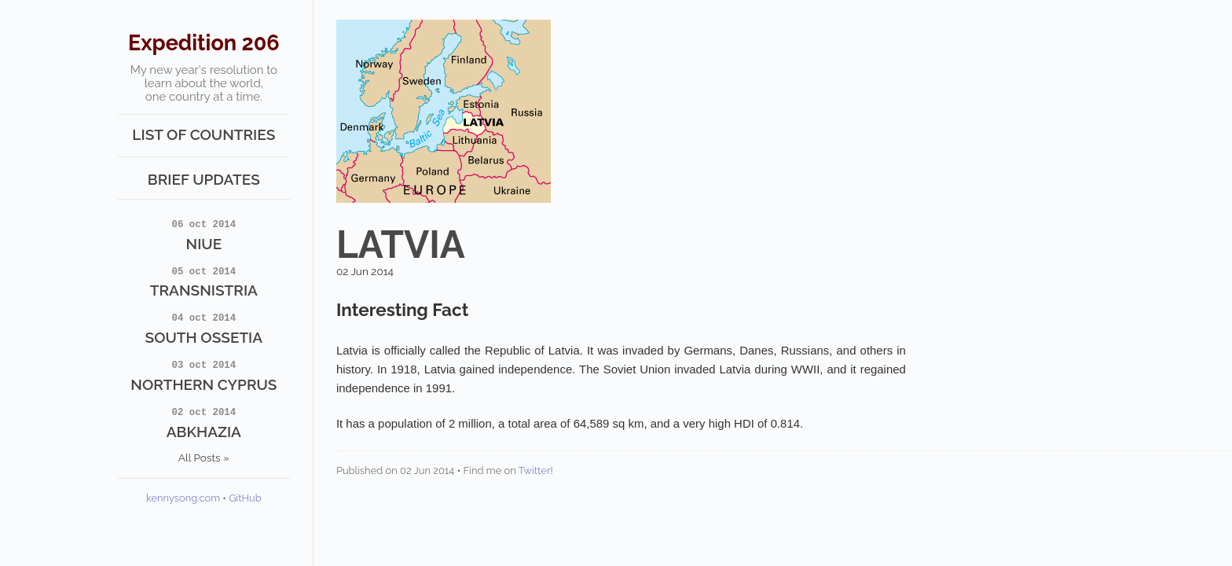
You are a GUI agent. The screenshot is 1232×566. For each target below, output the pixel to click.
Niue (204, 234)
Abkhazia (204, 422)
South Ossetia (204, 328)
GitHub (245, 498)
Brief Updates (204, 179)
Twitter (535, 470)
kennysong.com (183, 498)
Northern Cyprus (204, 375)
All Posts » (203, 457)
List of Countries (203, 134)
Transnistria (204, 281)
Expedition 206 (204, 43)
